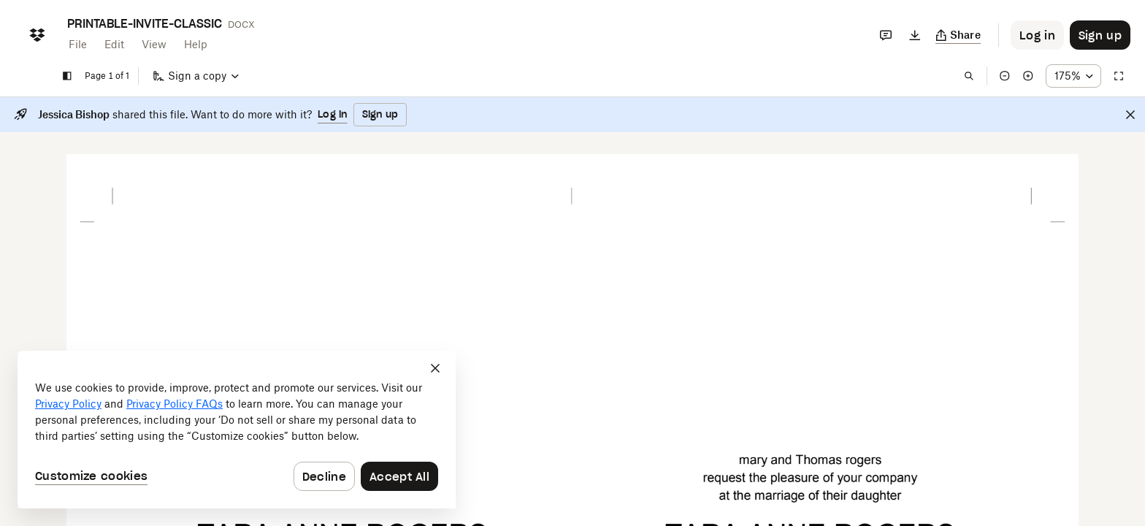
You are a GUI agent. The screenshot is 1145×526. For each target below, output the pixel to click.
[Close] (1130, 114)
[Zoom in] (1028, 76)
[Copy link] (958, 35)
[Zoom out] (1004, 76)
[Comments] (885, 35)
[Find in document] (969, 76)
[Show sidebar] (67, 76)
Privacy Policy (68, 403)
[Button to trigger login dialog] (1037, 35)
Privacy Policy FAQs (174, 403)
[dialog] (237, 429)
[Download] (915, 35)
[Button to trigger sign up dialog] (1100, 35)
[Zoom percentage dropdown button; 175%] (1073, 76)
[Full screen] (1118, 76)
